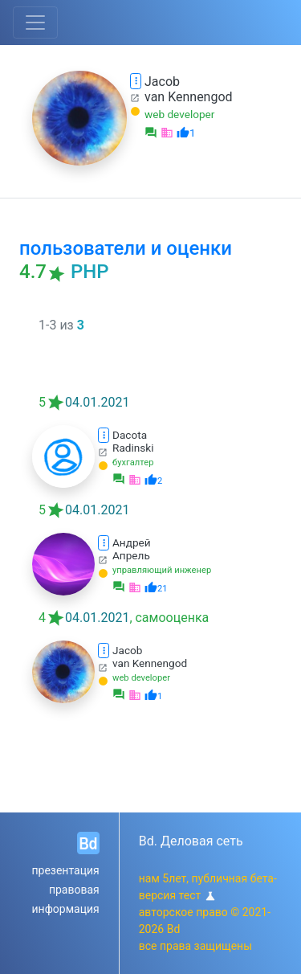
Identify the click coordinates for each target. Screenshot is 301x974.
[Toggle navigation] (35, 22)
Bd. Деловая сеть (191, 841)
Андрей (131, 542)
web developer (179, 114)
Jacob (162, 81)
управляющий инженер (161, 570)
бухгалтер (132, 462)
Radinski (132, 447)
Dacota (129, 434)
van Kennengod (188, 96)
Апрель (131, 555)
